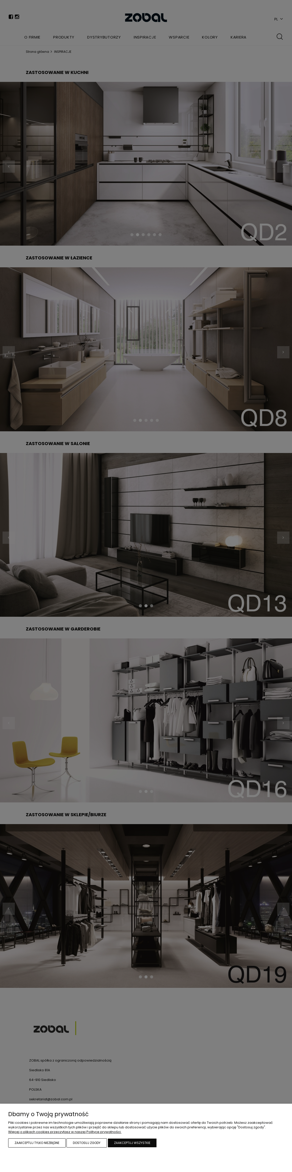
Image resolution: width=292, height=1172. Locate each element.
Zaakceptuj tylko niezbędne (37, 1143)
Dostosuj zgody (86, 1143)
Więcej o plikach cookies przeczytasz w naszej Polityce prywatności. (64, 1131)
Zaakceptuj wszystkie (132, 1143)
